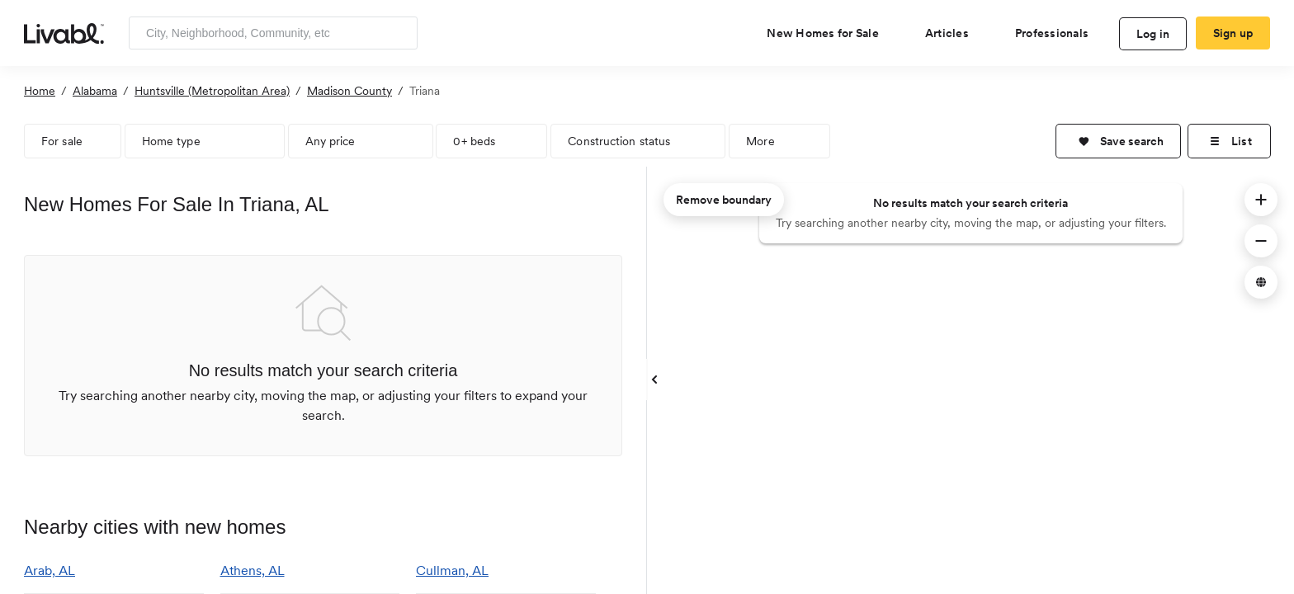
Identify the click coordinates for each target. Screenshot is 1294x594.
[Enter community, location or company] (273, 33)
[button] (1118, 141)
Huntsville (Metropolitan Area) (212, 90)
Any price (330, 141)
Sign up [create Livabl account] (1233, 33)
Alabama (95, 90)
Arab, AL (49, 570)
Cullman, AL (452, 570)
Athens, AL (252, 570)
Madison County (349, 90)
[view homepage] (64, 32)
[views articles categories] (954, 33)
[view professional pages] (1058, 33)
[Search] (399, 33)
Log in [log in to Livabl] (1153, 33)
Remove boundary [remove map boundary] (724, 199)
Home (39, 90)
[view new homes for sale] (829, 33)
